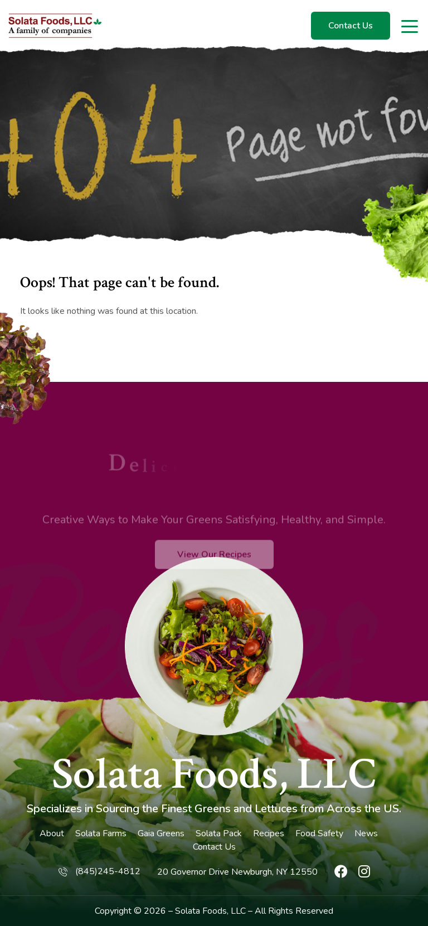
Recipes (268, 833)
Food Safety (319, 833)
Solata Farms (101, 833)
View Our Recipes (214, 570)
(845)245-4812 (107, 871)
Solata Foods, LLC (214, 774)
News (366, 833)
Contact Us (350, 26)
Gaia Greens (161, 833)
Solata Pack (219, 833)
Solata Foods (201, 911)
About (52, 833)
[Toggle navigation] (410, 25)
